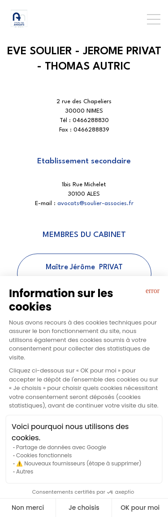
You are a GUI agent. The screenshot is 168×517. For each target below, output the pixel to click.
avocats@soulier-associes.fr (95, 203)
